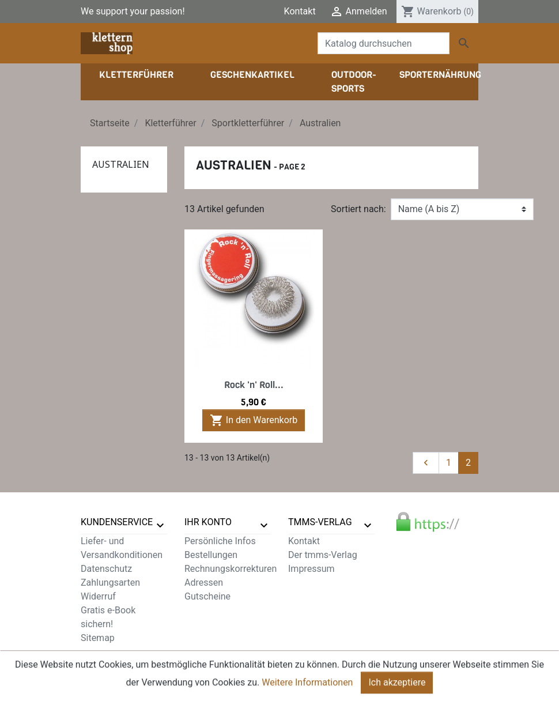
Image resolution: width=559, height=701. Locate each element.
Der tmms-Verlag (322, 554)
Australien (120, 164)
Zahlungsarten (110, 582)
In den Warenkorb (253, 420)
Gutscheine (207, 596)
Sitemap (98, 637)
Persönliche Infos (220, 541)
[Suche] (384, 43)
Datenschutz (106, 568)
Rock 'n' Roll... (254, 385)
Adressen (203, 582)
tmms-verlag (320, 522)
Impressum (311, 568)
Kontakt (300, 11)
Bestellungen (210, 554)
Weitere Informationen (307, 690)
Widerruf (98, 596)
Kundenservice (117, 522)
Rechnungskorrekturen (230, 568)
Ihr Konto (208, 522)
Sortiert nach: (358, 208)
